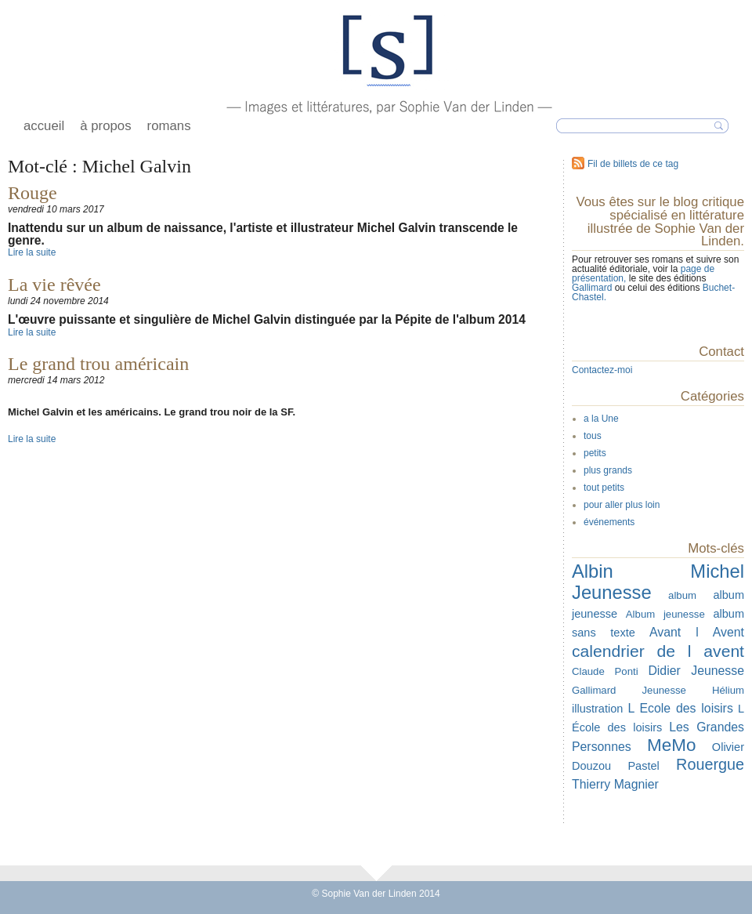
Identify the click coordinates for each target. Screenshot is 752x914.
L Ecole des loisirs (679, 708)
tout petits (604, 487)
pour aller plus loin (622, 504)
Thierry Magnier (615, 784)
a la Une (601, 418)
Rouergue (710, 764)
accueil (44, 125)
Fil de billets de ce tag (633, 163)
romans (169, 125)
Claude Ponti (605, 671)
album (682, 595)
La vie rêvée (54, 284)
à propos (105, 125)
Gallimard (593, 287)
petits (595, 453)
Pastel (643, 766)
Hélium (728, 690)
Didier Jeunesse (696, 670)
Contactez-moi (602, 370)
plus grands (608, 470)
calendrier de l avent (658, 651)
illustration (597, 708)
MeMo (671, 745)
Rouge (32, 193)
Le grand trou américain (98, 364)
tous (593, 435)
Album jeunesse (665, 614)
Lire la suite (32, 252)
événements (609, 522)
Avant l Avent (696, 632)
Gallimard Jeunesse (629, 690)
